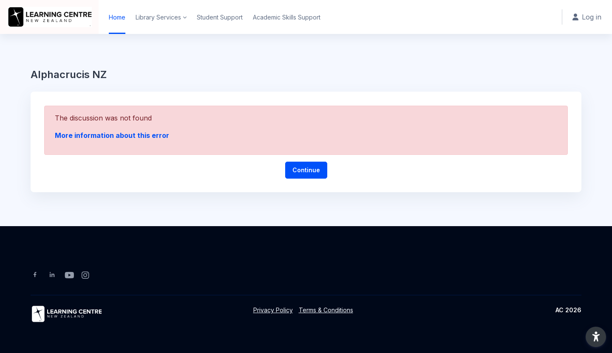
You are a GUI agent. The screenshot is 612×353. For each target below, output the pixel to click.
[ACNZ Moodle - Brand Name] (49, 17)
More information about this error (112, 135)
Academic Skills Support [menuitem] (286, 17)
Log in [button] (586, 17)
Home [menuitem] (117, 17)
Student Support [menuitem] (220, 17)
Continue (306, 170)
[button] (596, 337)
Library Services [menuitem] (158, 17)
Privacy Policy (273, 310)
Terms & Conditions (326, 310)
